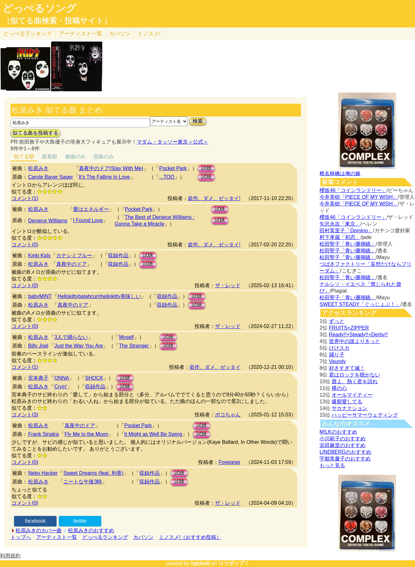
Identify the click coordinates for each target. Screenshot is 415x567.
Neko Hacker (43, 473)
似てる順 (24, 156)
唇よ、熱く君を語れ (355, 381)
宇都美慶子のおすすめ (345, 458)
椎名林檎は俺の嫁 (339, 173)
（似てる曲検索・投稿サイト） (57, 21)
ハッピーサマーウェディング (365, 415)
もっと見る (332, 465)
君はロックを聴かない (354, 374)
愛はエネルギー (91, 209)
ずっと (336, 321)
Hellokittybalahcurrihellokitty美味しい (99, 296)
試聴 (206, 168)
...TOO (166, 177)
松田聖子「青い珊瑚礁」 (347, 244)
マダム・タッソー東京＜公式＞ (172, 142)
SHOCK (94, 378)
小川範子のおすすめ (342, 438)
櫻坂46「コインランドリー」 (353, 190)
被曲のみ (75, 156)
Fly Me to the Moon (86, 434)
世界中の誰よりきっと (354, 341)
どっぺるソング (39, 8)
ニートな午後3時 (82, 481)
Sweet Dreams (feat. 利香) (93, 473)
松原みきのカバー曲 (39, 530)
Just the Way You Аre (78, 345)
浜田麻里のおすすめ (342, 445)
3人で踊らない (71, 337)
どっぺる (27, 34)
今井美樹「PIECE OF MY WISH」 (358, 197)
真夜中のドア (71, 264)
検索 (198, 121)
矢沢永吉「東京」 (339, 224)
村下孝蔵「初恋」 (339, 237)
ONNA (61, 378)
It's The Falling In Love (104, 177)
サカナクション (349, 408)
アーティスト (80, 34)
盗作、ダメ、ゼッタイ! (214, 198)
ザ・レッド (228, 285)
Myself (126, 337)
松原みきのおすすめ (91, 530)
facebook (35, 521)
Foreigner (229, 462)
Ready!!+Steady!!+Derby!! (358, 334)
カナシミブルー (74, 255)
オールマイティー (352, 395)
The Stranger (134, 345)
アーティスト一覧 (56, 537)
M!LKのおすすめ (338, 432)
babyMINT (40, 296)
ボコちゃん (228, 414)
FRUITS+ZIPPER (349, 328)
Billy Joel (38, 345)
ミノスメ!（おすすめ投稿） (190, 537)
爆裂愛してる (347, 401)
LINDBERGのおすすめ (345, 452)
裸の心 (339, 388)
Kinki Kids (39, 255)
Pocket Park (173, 168)
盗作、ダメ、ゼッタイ (215, 367)
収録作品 (118, 255)
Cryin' (60, 386)
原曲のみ (103, 156)
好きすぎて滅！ (347, 368)
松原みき (38, 168)
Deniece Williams (47, 220)
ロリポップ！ (234, 563)
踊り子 (336, 354)
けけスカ (339, 348)
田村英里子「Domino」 (346, 230)
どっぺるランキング (105, 537)
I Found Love (88, 220)
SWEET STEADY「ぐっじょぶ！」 (359, 304)
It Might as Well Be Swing (153, 434)
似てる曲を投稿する (35, 133)
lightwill (200, 563)
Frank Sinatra (43, 434)
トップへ (21, 537)
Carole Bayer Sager (50, 177)
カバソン (120, 34)
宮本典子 (38, 378)
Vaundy (337, 361)
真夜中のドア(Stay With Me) (111, 168)
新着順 (49, 156)
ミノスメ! (149, 34)
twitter (80, 521)
